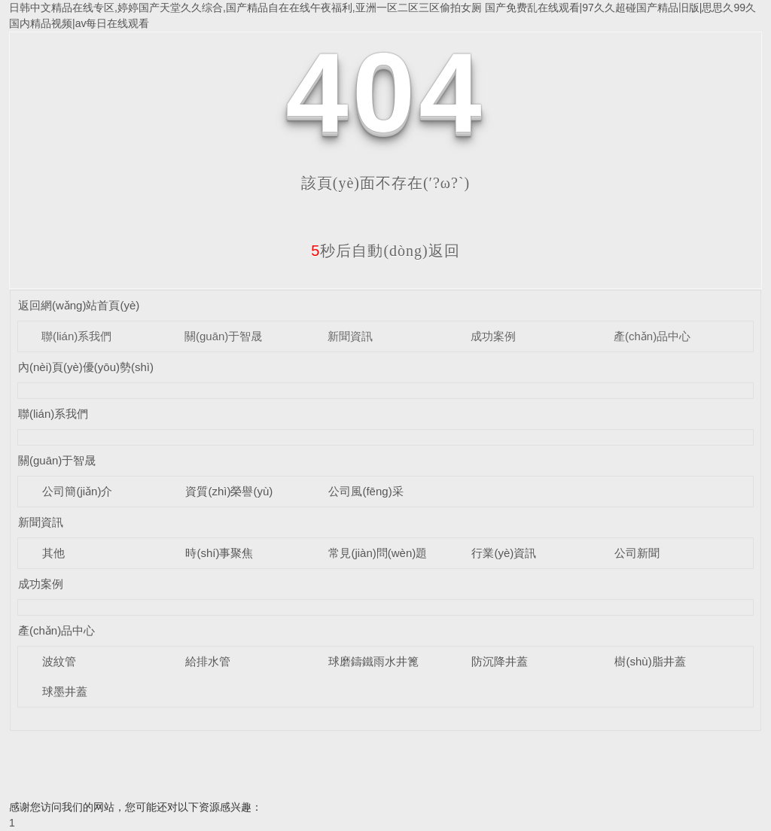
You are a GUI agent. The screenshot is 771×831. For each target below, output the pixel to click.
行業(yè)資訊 (503, 552)
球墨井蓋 (64, 691)
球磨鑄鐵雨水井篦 (373, 661)
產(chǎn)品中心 (652, 336)
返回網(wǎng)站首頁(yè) (78, 305)
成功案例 (493, 336)
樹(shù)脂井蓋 (649, 661)
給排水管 (207, 661)
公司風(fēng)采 (365, 491)
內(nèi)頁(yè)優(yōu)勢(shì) (86, 367)
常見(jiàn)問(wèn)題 (377, 552)
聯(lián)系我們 (76, 336)
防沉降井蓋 (499, 661)
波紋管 (59, 661)
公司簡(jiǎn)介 (77, 491)
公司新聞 (637, 552)
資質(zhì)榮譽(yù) (229, 491)
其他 (53, 552)
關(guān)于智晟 (223, 336)
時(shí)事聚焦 (219, 552)
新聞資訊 (350, 336)
